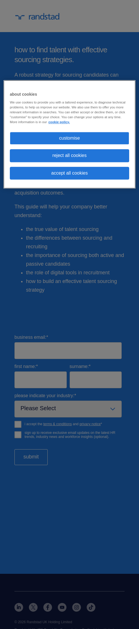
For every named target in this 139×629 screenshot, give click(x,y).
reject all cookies (69, 155)
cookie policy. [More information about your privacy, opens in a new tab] (59, 122)
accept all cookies (69, 173)
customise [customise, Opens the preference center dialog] (69, 138)
